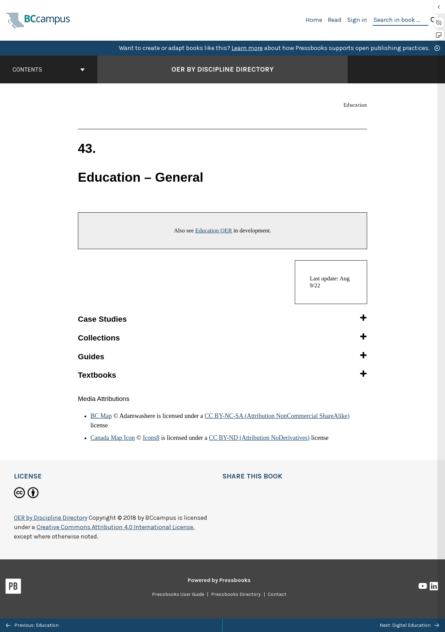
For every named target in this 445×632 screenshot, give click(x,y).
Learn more (247, 48)
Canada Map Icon (112, 437)
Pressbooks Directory (236, 594)
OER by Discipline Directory (50, 518)
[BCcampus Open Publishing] (38, 19)
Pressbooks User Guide (178, 594)
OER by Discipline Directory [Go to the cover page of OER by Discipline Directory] (222, 69)
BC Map (101, 415)
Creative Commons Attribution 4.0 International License (115, 527)
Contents (49, 69)
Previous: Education (32, 625)
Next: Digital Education (409, 625)
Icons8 (151, 437)
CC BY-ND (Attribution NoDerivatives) (259, 437)
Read (334, 20)
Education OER (213, 230)
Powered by (219, 580)
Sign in (357, 20)
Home (314, 20)
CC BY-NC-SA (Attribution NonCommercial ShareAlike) (277, 415)
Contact (277, 594)
